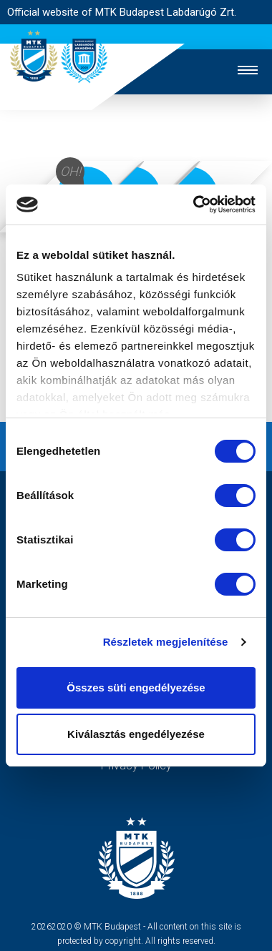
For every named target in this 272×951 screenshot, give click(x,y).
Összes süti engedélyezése (136, 687)
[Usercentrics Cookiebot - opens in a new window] (194, 204)
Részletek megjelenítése (165, 642)
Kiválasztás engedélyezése (136, 734)
